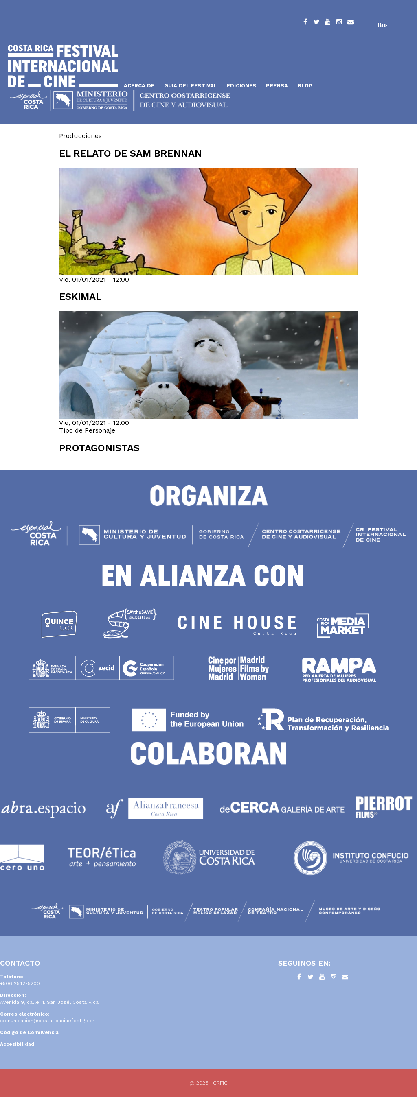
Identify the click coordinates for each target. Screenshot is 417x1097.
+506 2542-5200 (20, 983)
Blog (305, 86)
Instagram (339, 23)
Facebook (305, 23)
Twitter (316, 23)
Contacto (351, 23)
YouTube (328, 23)
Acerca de (139, 86)
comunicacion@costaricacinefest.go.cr (47, 1020)
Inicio (63, 66)
